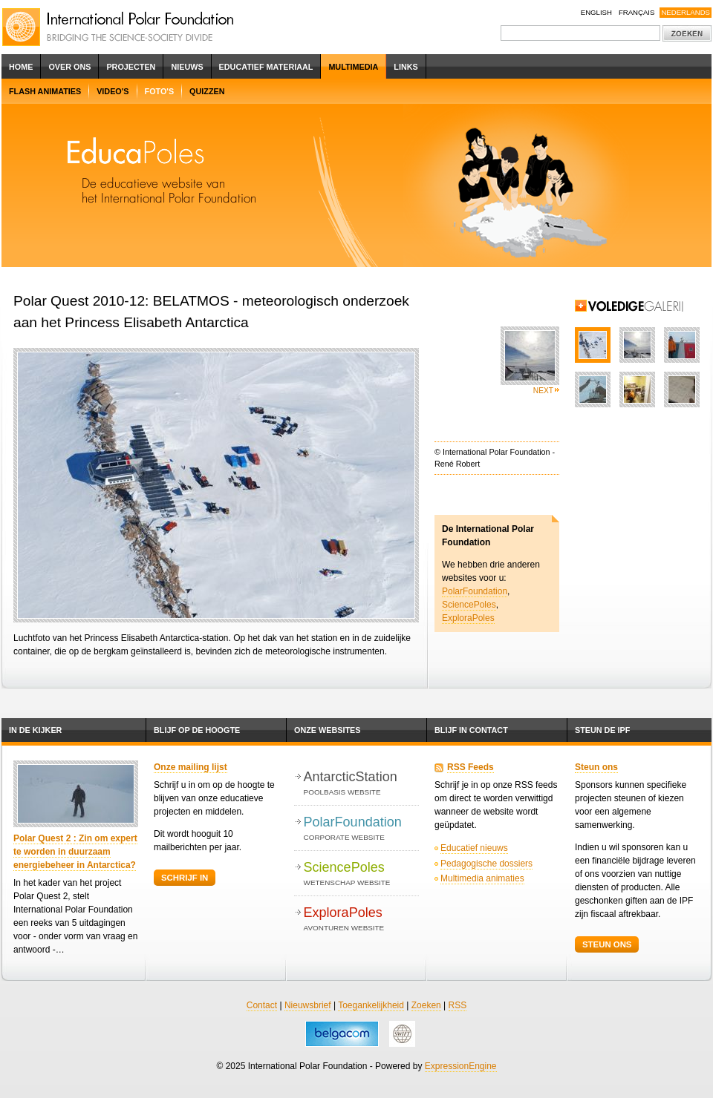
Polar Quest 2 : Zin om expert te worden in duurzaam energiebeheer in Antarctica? (75, 851)
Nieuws (187, 66)
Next (543, 391)
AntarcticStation (361, 783)
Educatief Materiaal (266, 66)
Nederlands (685, 12)
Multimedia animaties (482, 878)
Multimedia (353, 66)
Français (637, 12)
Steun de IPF (602, 730)
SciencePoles (469, 604)
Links (405, 66)
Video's (112, 91)
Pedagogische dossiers (486, 863)
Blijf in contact (471, 730)
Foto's (160, 91)
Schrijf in (184, 877)
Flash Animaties (45, 91)
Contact (262, 1005)
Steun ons (596, 767)
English (596, 12)
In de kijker (35, 730)
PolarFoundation (474, 591)
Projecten (130, 66)
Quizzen (206, 91)
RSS (458, 1005)
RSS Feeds (470, 767)
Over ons (69, 66)
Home (21, 66)
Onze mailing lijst (190, 767)
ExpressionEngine (461, 1066)
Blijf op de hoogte (197, 730)
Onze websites (327, 730)
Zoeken (426, 1005)
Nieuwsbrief (307, 1005)
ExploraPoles (468, 618)
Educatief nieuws (474, 848)
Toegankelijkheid (371, 1005)
